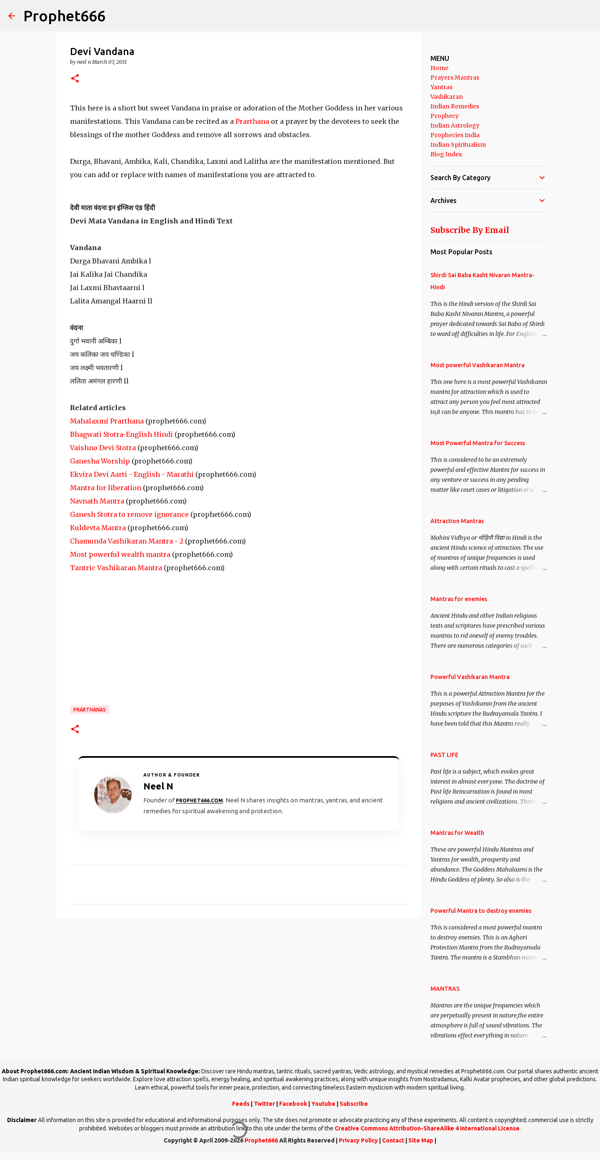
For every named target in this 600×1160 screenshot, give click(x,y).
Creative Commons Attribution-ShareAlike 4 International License (427, 1128)
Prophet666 (64, 15)
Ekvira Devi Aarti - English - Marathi (132, 474)
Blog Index (446, 154)
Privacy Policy (358, 1140)
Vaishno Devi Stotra (103, 447)
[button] (75, 79)
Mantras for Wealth (457, 832)
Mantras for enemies (458, 599)
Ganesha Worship (100, 461)
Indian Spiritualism (458, 144)
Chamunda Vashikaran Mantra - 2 (126, 541)
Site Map (420, 1140)
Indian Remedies (454, 106)
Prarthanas (89, 709)
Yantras (441, 87)
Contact (393, 1140)
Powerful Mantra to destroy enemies (480, 910)
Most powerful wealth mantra (120, 554)
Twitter (264, 1103)
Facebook (293, 1103)
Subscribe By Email (469, 230)
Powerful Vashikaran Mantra (470, 677)
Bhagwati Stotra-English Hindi (121, 434)
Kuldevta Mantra (98, 528)
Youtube (323, 1103)
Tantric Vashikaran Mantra (116, 568)
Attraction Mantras (457, 521)
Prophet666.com (199, 800)
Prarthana (253, 121)
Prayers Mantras (454, 77)
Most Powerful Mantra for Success (477, 443)
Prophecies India (455, 135)
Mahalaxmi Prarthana (107, 421)
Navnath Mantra (97, 501)
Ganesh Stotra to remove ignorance (129, 514)
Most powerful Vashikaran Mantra (477, 365)
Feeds (241, 1103)
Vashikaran (446, 96)
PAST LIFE (444, 755)
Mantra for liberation (105, 488)
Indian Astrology (455, 125)
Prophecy (444, 116)
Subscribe (354, 1103)
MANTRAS (445, 988)
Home (439, 68)
